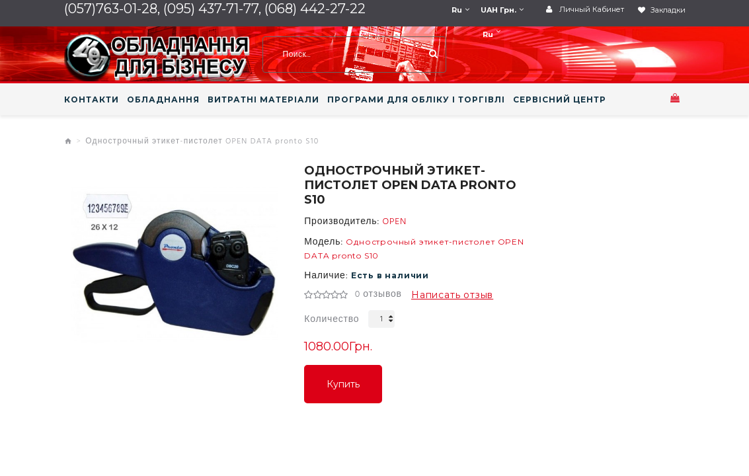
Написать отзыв (452, 295)
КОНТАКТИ (91, 99)
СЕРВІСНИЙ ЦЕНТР (559, 99)
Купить (343, 384)
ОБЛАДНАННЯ (163, 99)
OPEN (394, 222)
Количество (331, 319)
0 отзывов (378, 295)
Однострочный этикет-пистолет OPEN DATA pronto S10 (202, 141)
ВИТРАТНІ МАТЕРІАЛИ (263, 99)
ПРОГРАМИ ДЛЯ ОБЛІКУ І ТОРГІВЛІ (416, 99)
